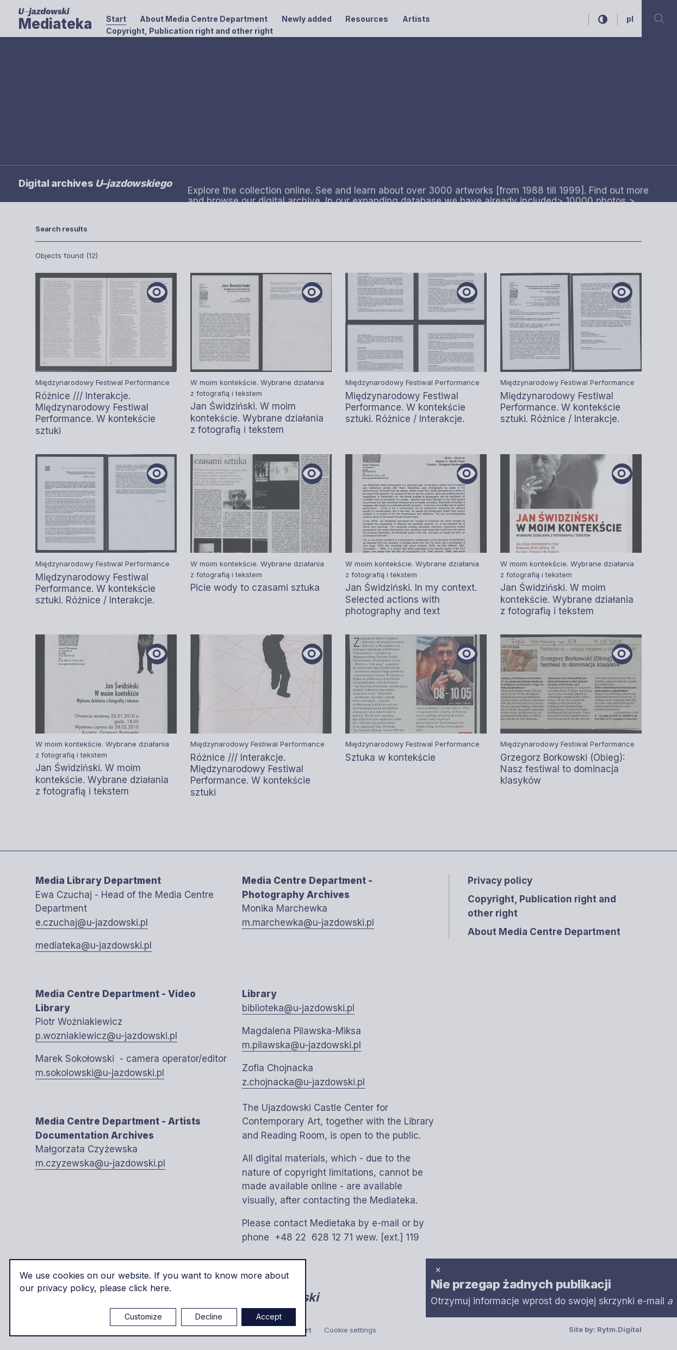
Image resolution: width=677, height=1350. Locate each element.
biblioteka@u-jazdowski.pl (298, 1008)
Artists (416, 18)
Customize (143, 1316)
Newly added (307, 18)
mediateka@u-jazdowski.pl (93, 945)
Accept (269, 1316)
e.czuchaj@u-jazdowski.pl (91, 922)
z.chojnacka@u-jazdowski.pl (303, 1082)
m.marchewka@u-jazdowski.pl (308, 922)
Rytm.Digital (619, 1329)
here (159, 1287)
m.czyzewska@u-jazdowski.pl (100, 1163)
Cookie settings (350, 1329)
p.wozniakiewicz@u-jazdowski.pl (106, 1035)
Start (116, 18)
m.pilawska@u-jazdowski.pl (301, 1045)
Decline (208, 1316)
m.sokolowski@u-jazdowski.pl (99, 1072)
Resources (366, 18)
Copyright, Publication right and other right (189, 30)
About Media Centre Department (204, 18)
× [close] (438, 1269)
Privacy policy (500, 880)
